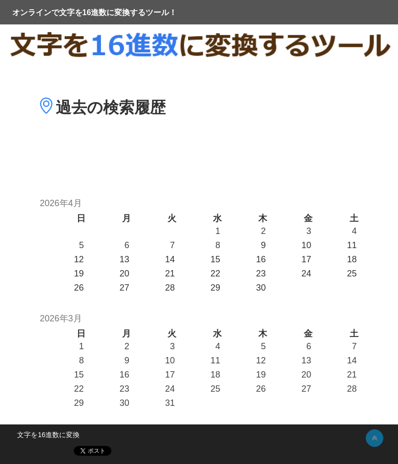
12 (261, 360)
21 (351, 375)
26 (261, 389)
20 (306, 375)
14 (351, 360)
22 (79, 389)
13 (306, 360)
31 (170, 403)
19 (261, 375)
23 (124, 389)
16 (124, 375)
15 (79, 375)
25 (215, 389)
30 (124, 403)
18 (215, 375)
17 (170, 375)
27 (306, 389)
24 (170, 389)
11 (215, 360)
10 (170, 360)
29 (79, 403)
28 (351, 389)
